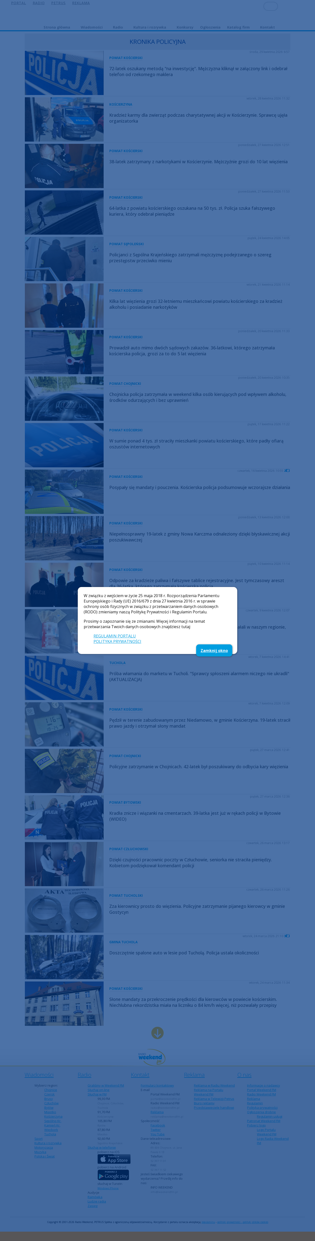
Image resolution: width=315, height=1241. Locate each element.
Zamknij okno (214, 650)
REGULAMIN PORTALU (115, 636)
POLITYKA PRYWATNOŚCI (117, 641)
